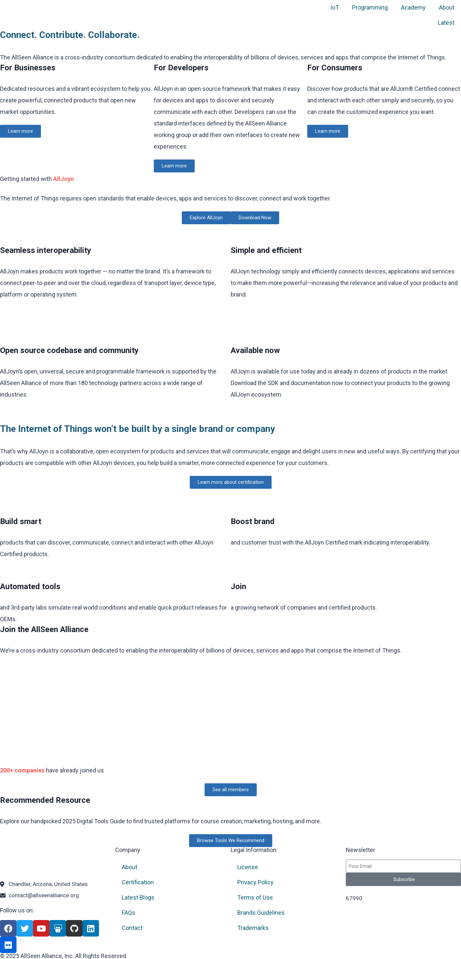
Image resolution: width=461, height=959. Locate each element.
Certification (138, 882)
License (247, 867)
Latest (446, 22)
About (446, 7)
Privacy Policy (255, 882)
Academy (413, 7)
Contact (132, 927)
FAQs (128, 912)
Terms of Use (255, 897)
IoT (334, 7)
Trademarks (253, 927)
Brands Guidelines (261, 912)
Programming (370, 7)
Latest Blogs (138, 897)
